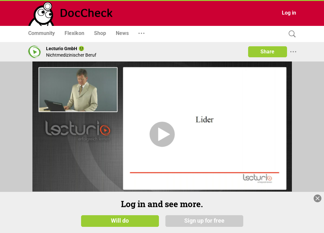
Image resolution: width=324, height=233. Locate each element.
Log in (289, 13)
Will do (120, 220)
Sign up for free (204, 220)
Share (267, 52)
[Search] (290, 34)
